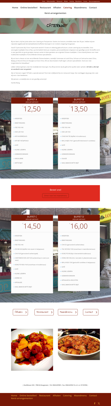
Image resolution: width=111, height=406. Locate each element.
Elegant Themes (27, 403)
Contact (85, 1)
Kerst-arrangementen (94, 1)
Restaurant (59, 1)
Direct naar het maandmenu (55, 195)
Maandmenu (78, 1)
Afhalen (66, 1)
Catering (71, 1)
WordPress (51, 403)
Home (43, 1)
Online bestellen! (51, 1)
